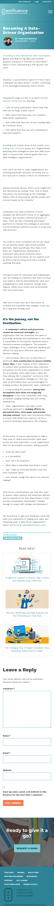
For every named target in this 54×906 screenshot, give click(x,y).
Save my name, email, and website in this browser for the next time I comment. (25, 793)
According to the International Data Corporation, (26, 55)
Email (6, 753)
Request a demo (27, 848)
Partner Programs (13, 876)
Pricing (20, 873)
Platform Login (12, 884)
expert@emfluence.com (33, 525)
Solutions (33, 873)
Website (7, 770)
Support (8, 880)
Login (36, 1)
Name (7, 736)
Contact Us (46, 1)
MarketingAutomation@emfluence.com (25, 904)
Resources (31, 876)
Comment (9, 688)
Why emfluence (25, 1)
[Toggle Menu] (50, 11)
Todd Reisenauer (27, 39)
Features (9, 873)
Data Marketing (12, 538)
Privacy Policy (30, 884)
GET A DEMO (22, 880)
